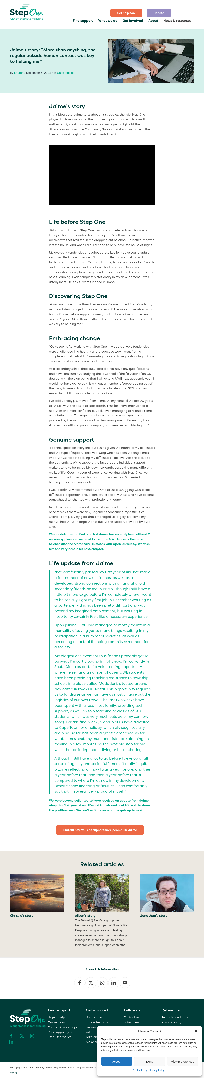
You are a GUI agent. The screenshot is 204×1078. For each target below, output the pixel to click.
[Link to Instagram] (32, 1036)
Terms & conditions (175, 1017)
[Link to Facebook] (11, 1036)
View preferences (182, 1061)
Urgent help (56, 1017)
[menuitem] (126, 13)
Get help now (126, 13)
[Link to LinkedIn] (11, 1042)
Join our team (96, 1017)
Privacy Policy (156, 1070)
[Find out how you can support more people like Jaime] (100, 830)
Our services (56, 1022)
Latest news (132, 1022)
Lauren (19, 72)
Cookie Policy (140, 1070)
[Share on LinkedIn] (113, 982)
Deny (149, 1061)
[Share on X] (90, 982)
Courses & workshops (62, 1027)
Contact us (131, 1017)
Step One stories (59, 1037)
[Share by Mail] (125, 982)
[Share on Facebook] (79, 982)
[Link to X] (22, 1036)
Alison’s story (85, 916)
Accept (116, 1061)
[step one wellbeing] (27, 11)
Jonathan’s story (153, 916)
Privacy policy (171, 1022)
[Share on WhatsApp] (102, 982)
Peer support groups (62, 1032)
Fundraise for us (97, 1022)
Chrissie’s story (21, 916)
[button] (196, 1031)
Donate (159, 13)
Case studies (65, 72)
